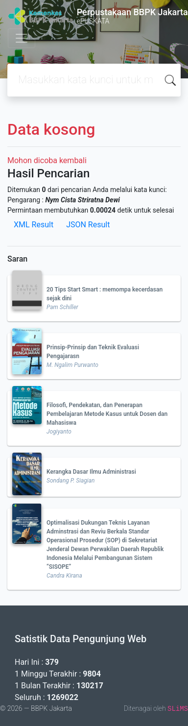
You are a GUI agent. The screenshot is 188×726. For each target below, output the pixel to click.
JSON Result (88, 224)
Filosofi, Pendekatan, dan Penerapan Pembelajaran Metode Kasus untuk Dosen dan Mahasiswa (107, 414)
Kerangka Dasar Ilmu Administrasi (91, 471)
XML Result (33, 224)
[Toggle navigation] (21, 38)
